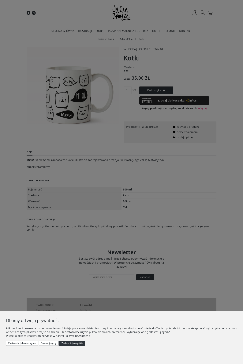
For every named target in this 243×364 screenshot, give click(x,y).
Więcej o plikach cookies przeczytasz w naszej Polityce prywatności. (48, 336)
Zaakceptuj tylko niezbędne (22, 343)
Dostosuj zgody (48, 343)
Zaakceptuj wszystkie (72, 343)
